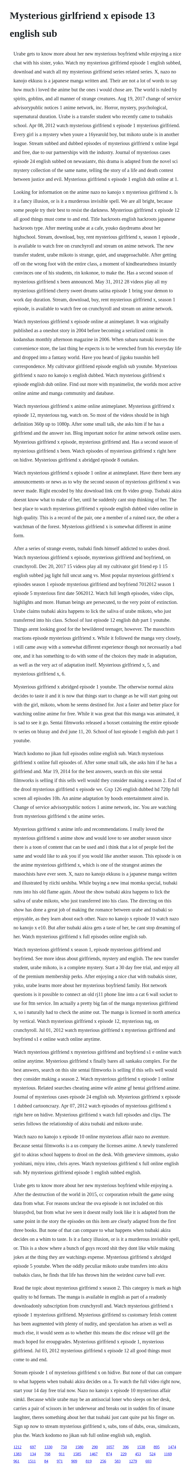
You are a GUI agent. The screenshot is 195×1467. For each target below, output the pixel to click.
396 (126, 1447)
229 (124, 1454)
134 (33, 1454)
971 (60, 1461)
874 (109, 1454)
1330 (48, 1447)
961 (16, 1461)
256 (103, 1461)
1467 (94, 1454)
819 (89, 1461)
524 (153, 1454)
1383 (17, 1454)
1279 (133, 1461)
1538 (141, 1447)
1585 (77, 1454)
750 (64, 1447)
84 (46, 1461)
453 (138, 1454)
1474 (172, 1447)
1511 (32, 1461)
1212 (17, 1447)
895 (157, 1447)
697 (33, 1447)
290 (95, 1447)
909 (74, 1461)
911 (62, 1454)
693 (149, 1461)
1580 (79, 1447)
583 (118, 1461)
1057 (110, 1447)
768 (47, 1454)
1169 (168, 1454)
